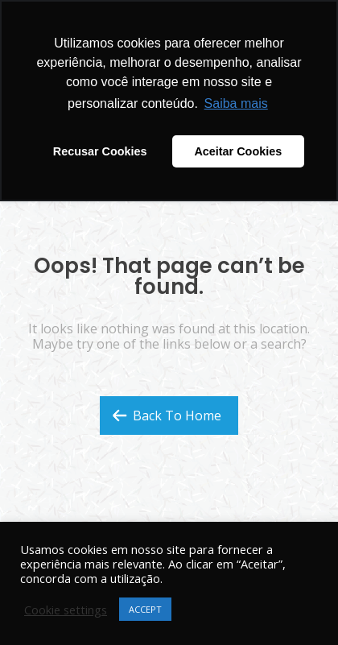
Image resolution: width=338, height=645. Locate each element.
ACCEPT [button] (145, 609)
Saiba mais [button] (236, 103)
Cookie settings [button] (65, 609)
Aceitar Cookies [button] (238, 151)
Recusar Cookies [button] (100, 151)
